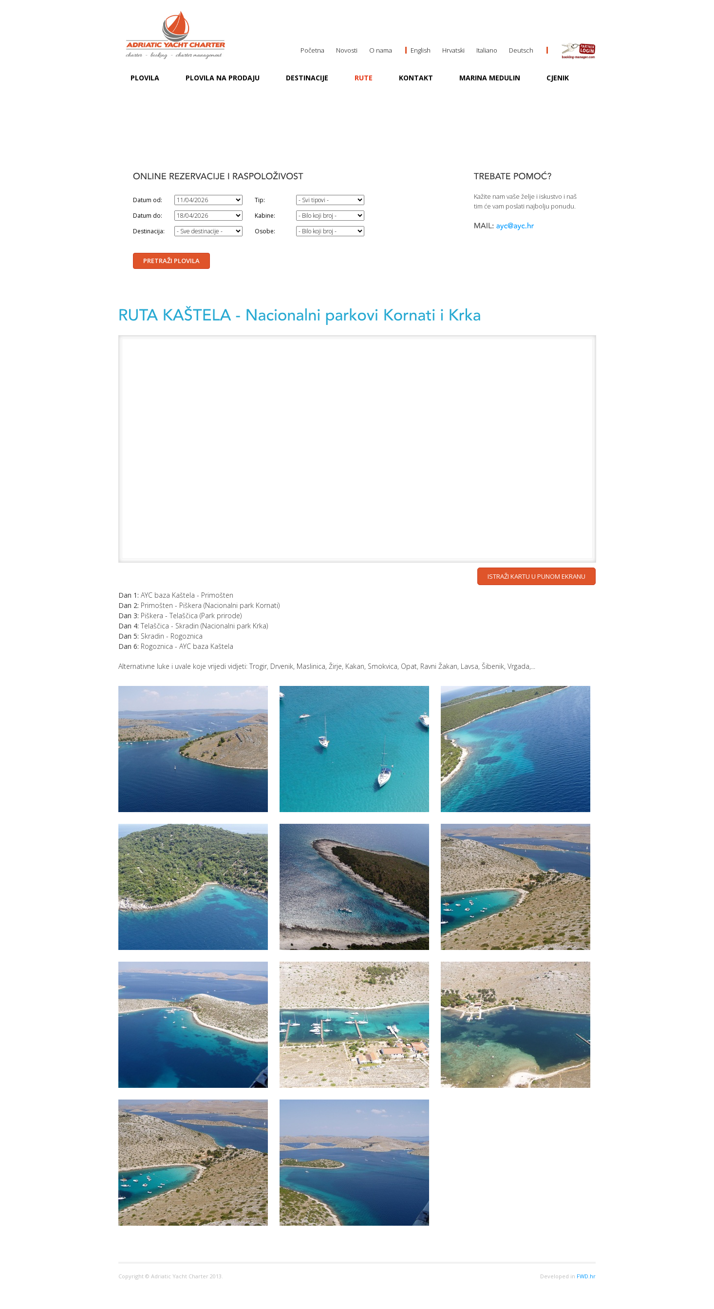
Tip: (260, 200)
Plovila (145, 77)
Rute (364, 77)
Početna (312, 50)
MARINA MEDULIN (489, 77)
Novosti (346, 50)
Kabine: (265, 215)
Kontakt (416, 77)
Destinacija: (149, 231)
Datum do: (147, 215)
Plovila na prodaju (223, 77)
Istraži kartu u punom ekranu (536, 576)
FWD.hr (586, 1276)
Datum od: (147, 200)
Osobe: (265, 231)
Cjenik (557, 77)
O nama (380, 50)
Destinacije (307, 77)
